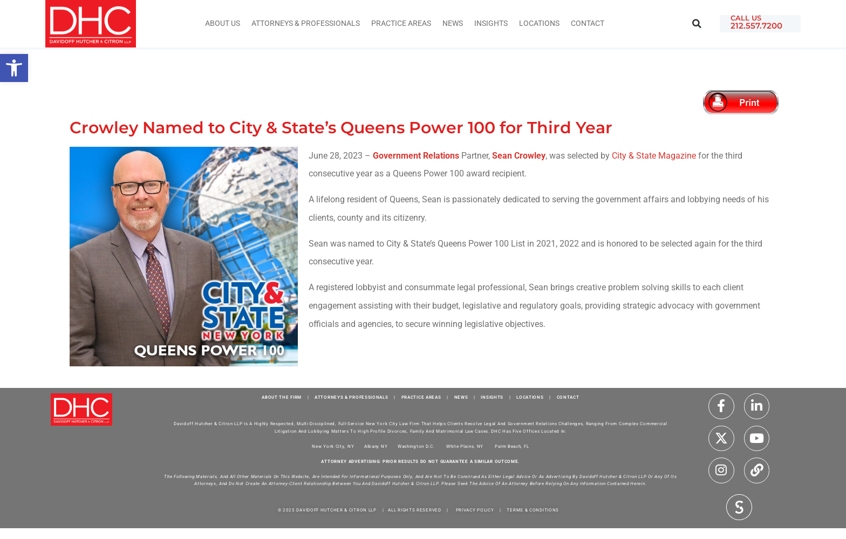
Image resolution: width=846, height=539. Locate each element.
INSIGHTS (491, 23)
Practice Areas (401, 23)
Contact (587, 23)
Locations (539, 23)
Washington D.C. (417, 446)
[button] (697, 24)
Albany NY (375, 446)
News (452, 23)
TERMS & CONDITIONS (533, 510)
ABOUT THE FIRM (282, 397)
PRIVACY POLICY (475, 510)
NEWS (461, 397)
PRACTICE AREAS (421, 397)
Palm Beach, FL (512, 446)
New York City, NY (333, 446)
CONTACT (568, 397)
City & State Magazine (654, 156)
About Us (222, 23)
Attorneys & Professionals (305, 23)
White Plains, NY (464, 446)
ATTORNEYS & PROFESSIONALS (351, 397)
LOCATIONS (529, 397)
